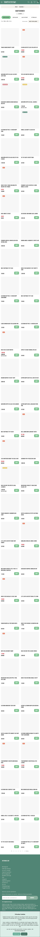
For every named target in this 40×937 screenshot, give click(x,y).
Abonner (32, 898)
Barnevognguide (6, 874)
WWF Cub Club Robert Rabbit (7, 651)
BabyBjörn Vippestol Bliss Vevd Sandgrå (10, 404)
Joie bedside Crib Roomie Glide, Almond (29, 213)
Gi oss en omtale (6, 870)
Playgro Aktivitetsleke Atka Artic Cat (29, 47)
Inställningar (16, 934)
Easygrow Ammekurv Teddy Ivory (8, 705)
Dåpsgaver (15, 17)
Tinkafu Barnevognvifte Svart (7, 47)
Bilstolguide (5, 866)
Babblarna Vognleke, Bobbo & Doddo (29, 541)
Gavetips (21, 6)
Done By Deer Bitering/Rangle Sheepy (29, 678)
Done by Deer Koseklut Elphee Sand (9, 596)
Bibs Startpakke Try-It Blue (7, 268)
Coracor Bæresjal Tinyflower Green (9, 623)
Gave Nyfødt (25, 17)
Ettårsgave (34, 17)
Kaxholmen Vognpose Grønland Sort (29, 569)
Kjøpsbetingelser (6, 881)
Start (16, 6)
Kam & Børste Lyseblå (5, 213)
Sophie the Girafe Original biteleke (29, 350)
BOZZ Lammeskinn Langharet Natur (29, 432)
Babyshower (6, 17)
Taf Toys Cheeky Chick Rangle (7, 842)
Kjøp (36, 107)
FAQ (3, 877)
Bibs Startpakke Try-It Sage (27, 296)
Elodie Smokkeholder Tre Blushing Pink (9, 323)
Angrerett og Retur (6, 872)
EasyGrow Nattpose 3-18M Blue (28, 815)
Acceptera (24, 934)
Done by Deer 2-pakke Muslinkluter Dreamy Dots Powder (9, 186)
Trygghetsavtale (6, 888)
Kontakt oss (5, 882)
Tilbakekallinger (6, 886)
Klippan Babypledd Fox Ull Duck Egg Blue (30, 378)
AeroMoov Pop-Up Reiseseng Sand (28, 458)
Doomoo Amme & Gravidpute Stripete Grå (30, 240)
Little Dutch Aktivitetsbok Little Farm (29, 596)
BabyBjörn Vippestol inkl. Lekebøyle (29, 102)
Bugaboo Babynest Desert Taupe (8, 378)
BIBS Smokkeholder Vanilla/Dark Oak (29, 789)
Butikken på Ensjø (6, 875)
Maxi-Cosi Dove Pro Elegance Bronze (29, 651)
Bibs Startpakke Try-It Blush (7, 432)
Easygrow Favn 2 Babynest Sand (8, 789)
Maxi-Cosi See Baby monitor (7, 350)
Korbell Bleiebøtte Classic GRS (28, 130)
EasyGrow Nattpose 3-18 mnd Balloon (29, 323)
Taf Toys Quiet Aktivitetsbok (27, 157)
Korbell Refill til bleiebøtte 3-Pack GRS (10, 815)
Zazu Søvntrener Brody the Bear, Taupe (10, 458)
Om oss (4, 884)
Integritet (4, 879)
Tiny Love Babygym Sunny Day (27, 74)
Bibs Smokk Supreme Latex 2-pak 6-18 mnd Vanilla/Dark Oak (9, 569)
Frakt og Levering (6, 868)
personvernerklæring (20, 930)
